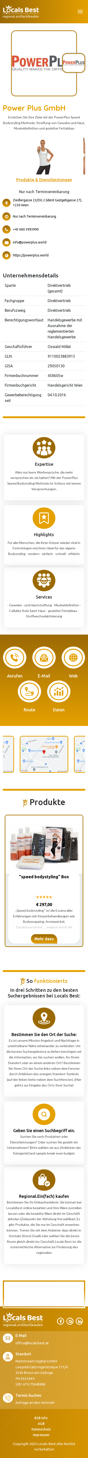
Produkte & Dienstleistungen (44, 179)
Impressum (41, 1435)
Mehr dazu (44, 939)
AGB (41, 1424)
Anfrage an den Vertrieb (34, 1403)
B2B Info (41, 1418)
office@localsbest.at (32, 1343)
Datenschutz (41, 1429)
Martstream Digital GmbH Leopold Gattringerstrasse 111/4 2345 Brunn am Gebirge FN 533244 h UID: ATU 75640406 (41, 1372)
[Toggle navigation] (80, 12)
